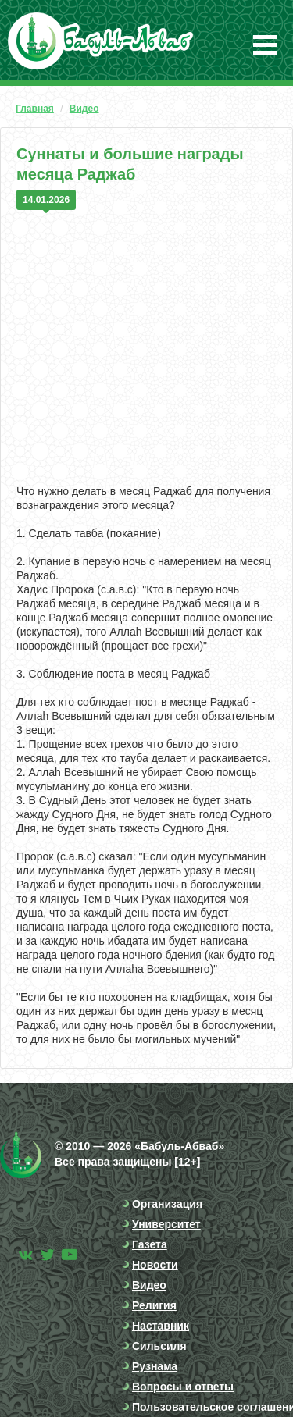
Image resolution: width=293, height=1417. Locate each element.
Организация (167, 1204)
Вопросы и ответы (183, 1386)
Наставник (160, 1325)
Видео (84, 108)
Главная (35, 108)
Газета (149, 1244)
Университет (166, 1224)
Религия (154, 1305)
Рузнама (154, 1366)
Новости (155, 1265)
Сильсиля (159, 1346)
